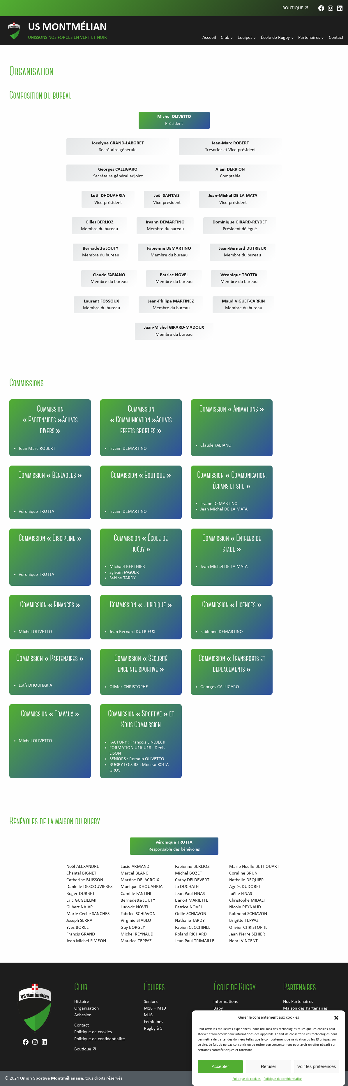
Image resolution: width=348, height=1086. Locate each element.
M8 (216, 1021)
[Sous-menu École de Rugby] (292, 37)
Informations (225, 1001)
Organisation (86, 1008)
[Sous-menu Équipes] (254, 37)
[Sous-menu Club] (231, 37)
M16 (148, 1015)
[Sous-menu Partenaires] (322, 37)
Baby (218, 1008)
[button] (336, 1033)
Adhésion (82, 1015)
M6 (216, 1015)
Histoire (81, 1001)
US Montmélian (67, 27)
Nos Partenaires (298, 1001)
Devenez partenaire (301, 1015)
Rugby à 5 (153, 1028)
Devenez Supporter (301, 1021)
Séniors (151, 1001)
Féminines (153, 1021)
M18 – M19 (155, 1008)
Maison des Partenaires (305, 1008)
